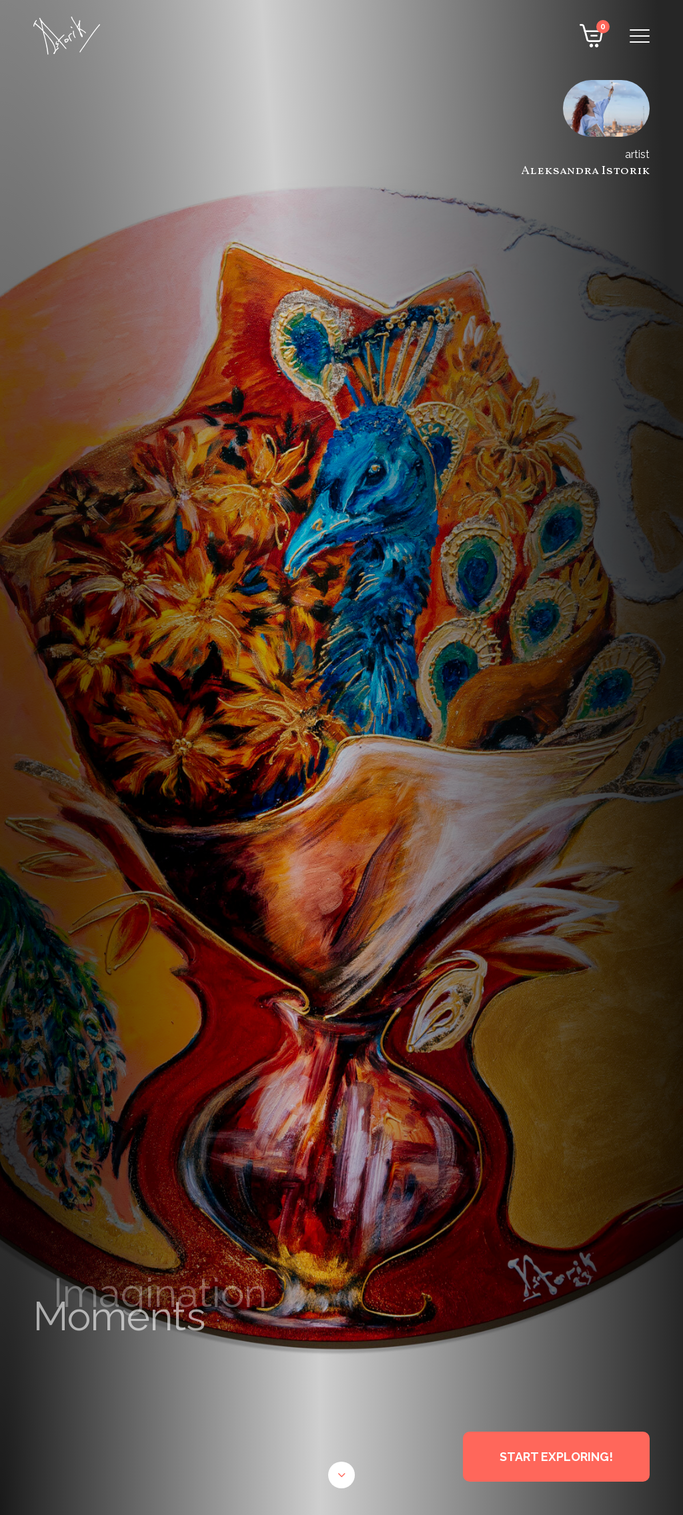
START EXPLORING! (556, 1457)
